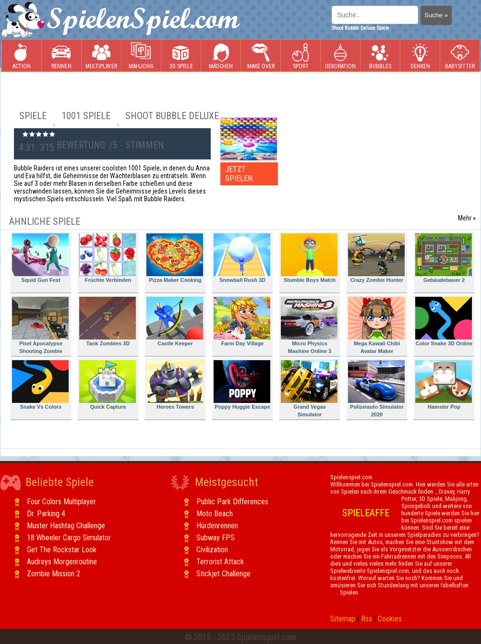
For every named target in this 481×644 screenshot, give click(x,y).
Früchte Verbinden (107, 258)
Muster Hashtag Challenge (66, 525)
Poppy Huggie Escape (242, 385)
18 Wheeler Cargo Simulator (69, 537)
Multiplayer (101, 56)
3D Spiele (181, 56)
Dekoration (340, 56)
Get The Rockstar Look (61, 549)
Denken (420, 56)
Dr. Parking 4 (46, 513)
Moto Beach (214, 513)
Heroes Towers (174, 385)
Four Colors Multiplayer (61, 501)
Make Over (261, 56)
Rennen (61, 56)
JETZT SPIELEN (239, 174)
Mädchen (221, 56)
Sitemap (342, 618)
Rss (366, 618)
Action (22, 56)
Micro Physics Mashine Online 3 (309, 325)
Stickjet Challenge (223, 573)
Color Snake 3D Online (443, 321)
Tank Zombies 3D (107, 321)
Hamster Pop (443, 385)
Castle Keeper (174, 321)
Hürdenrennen (217, 525)
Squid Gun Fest (40, 258)
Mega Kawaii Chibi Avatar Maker (376, 325)
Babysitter (460, 56)
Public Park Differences (232, 501)
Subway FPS (215, 537)
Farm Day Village (242, 321)
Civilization (212, 549)
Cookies (390, 618)
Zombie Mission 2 (53, 573)
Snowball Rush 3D (242, 258)
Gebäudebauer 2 (443, 258)
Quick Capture (107, 385)
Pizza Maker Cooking (174, 258)
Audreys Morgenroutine (62, 561)
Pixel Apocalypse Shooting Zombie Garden (40, 327)
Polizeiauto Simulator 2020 (376, 388)
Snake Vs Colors (40, 385)
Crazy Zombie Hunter (376, 258)
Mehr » (467, 218)
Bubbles (380, 56)
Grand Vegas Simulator (309, 388)
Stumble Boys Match (309, 258)
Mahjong (141, 56)
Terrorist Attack (220, 561)
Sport (300, 56)
